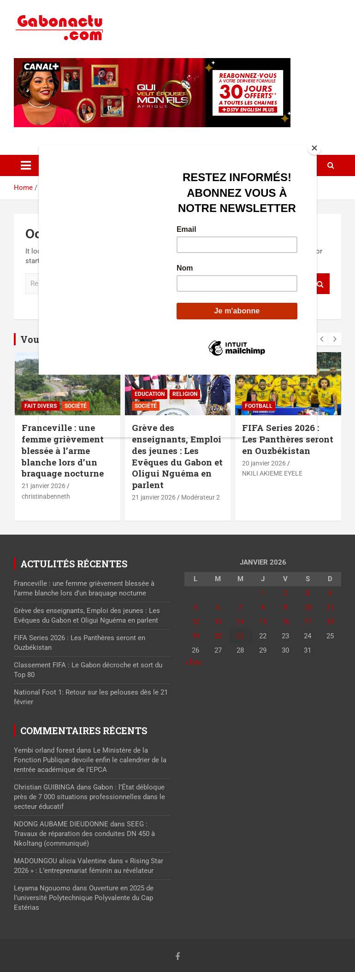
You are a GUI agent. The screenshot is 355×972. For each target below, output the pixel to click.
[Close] (314, 148)
